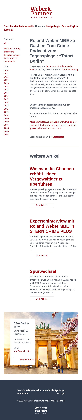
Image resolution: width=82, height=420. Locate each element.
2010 (6, 115)
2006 (6, 128)
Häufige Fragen (53, 26)
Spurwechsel (43, 271)
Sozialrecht (9, 61)
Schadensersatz (11, 55)
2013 (6, 105)
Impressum (22, 393)
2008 (6, 121)
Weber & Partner (58, 401)
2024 (6, 70)
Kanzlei (14, 26)
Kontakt (8, 29)
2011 (6, 112)
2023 (6, 73)
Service (66, 26)
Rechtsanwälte (26, 26)
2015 (6, 99)
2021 (6, 80)
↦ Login (61, 393)
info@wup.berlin (22, 351)
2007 (6, 125)
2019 (6, 86)
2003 (6, 134)
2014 (6, 102)
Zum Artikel (41, 205)
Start (6, 26)
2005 (6, 131)
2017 (6, 93)
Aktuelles (40, 26)
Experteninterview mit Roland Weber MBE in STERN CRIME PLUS (52, 226)
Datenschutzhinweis (40, 390)
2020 (6, 83)
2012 (6, 109)
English (74, 26)
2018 (6, 89)
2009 (6, 118)
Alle (6, 43)
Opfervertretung (12, 48)
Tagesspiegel (58, 137)
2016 (6, 96)
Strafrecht (9, 51)
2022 (6, 76)
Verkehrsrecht (11, 58)
